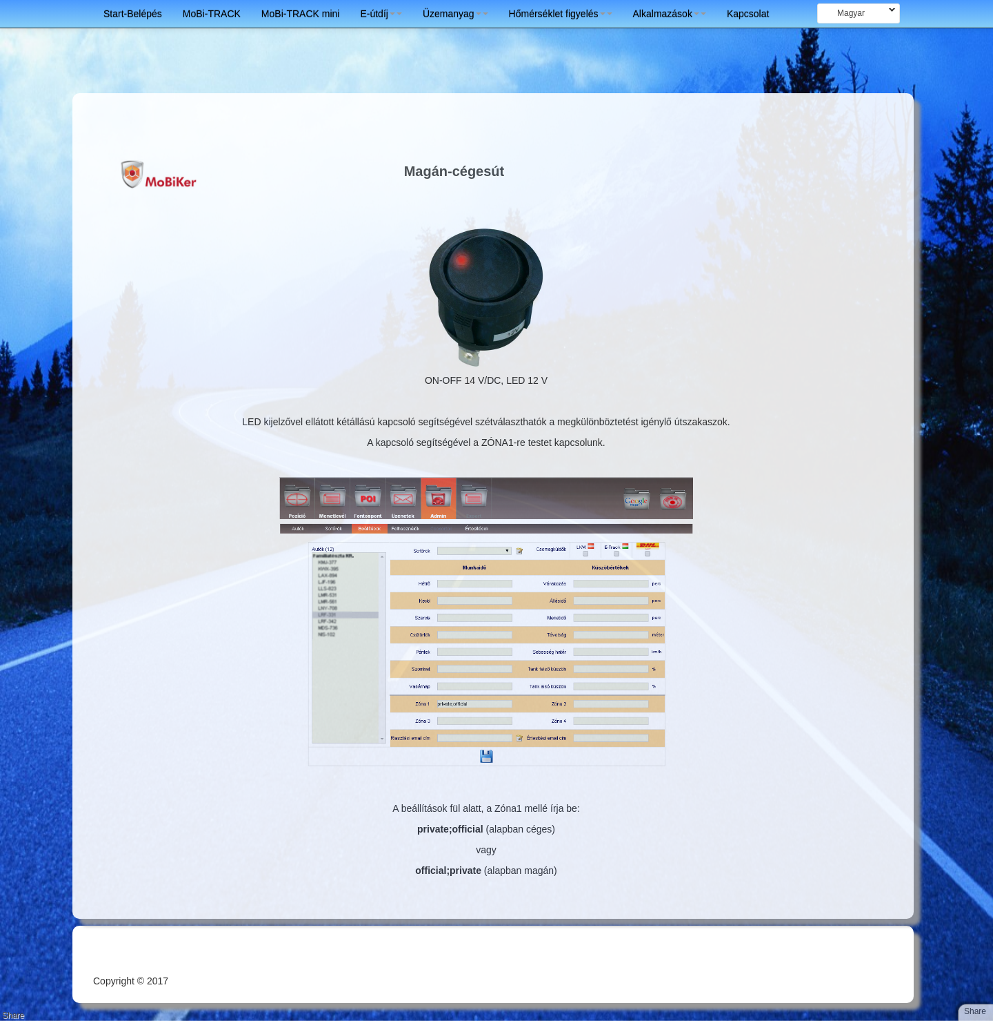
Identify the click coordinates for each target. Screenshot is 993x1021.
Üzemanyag (455, 13)
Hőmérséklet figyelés (560, 13)
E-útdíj (380, 13)
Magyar (856, 13)
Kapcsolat (748, 13)
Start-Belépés (132, 13)
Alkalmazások (669, 13)
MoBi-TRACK (212, 13)
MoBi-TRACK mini (300, 13)
